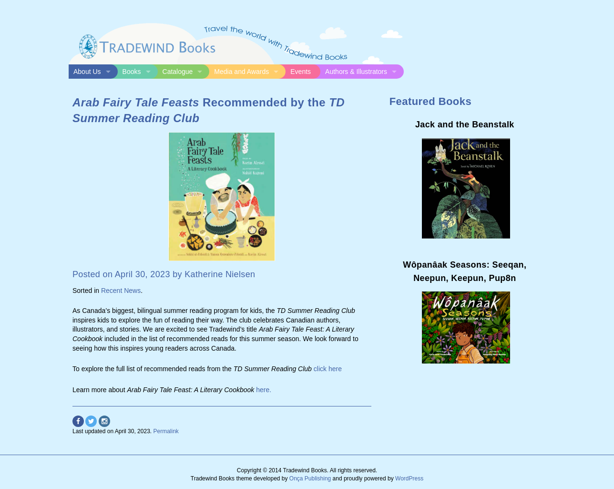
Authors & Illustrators (356, 71)
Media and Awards (241, 71)
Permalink (165, 431)
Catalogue (178, 71)
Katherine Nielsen (219, 274)
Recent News (121, 290)
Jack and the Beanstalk (464, 124)
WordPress (409, 478)
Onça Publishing (310, 478)
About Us (87, 71)
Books (132, 71)
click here (328, 369)
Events (300, 71)
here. (263, 390)
